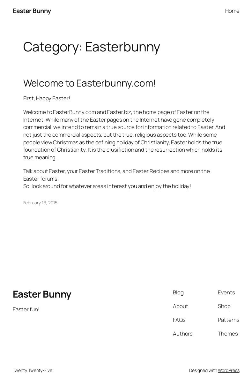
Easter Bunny (32, 10)
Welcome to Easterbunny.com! (89, 83)
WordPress (228, 370)
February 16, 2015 (40, 203)
